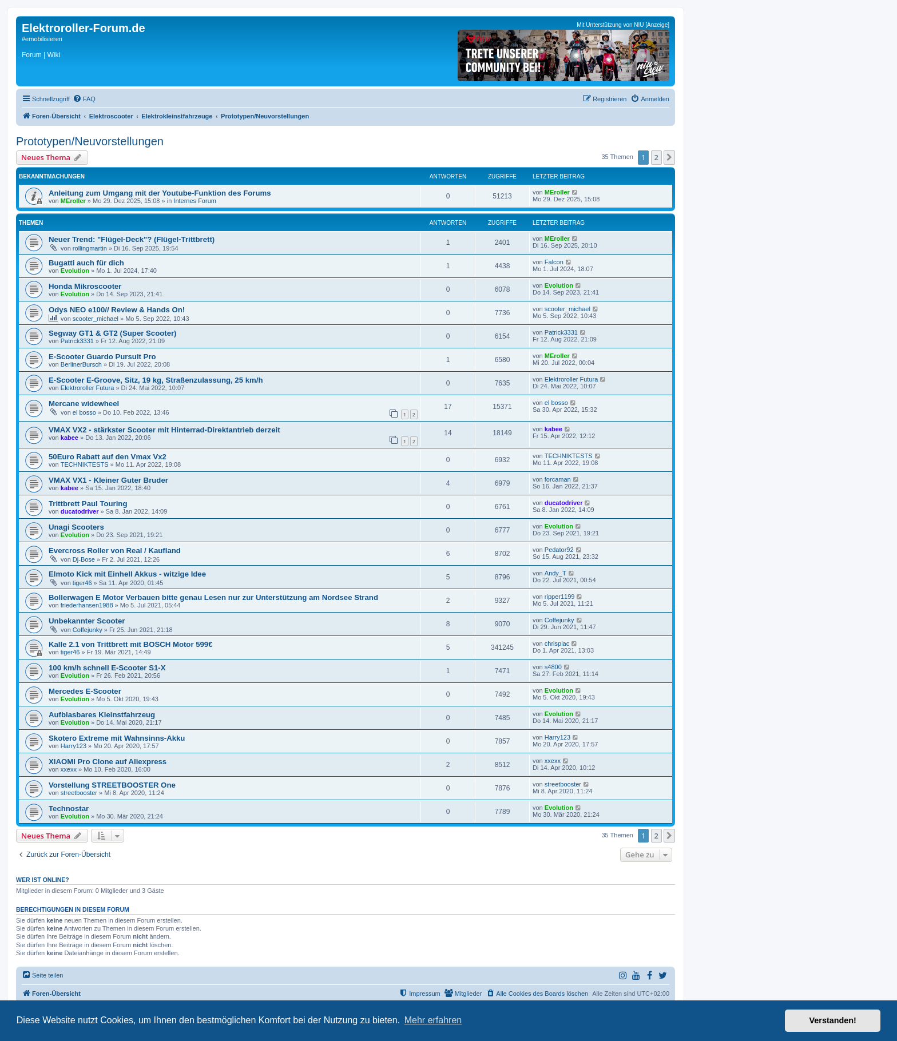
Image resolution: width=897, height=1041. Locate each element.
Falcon (554, 262)
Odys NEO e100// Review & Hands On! (117, 309)
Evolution (75, 270)
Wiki (53, 55)
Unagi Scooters (76, 527)
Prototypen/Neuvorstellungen (90, 141)
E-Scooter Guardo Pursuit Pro (102, 356)
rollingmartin (90, 248)
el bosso (84, 412)
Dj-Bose (84, 559)
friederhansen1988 (87, 605)
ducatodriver (80, 511)
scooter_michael (95, 318)
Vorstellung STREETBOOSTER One (112, 785)
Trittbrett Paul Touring (88, 503)
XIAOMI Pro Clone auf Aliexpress (107, 761)
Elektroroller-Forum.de (83, 28)
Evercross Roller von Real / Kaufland (115, 550)
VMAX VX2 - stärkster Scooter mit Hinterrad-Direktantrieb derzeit (164, 430)
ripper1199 (560, 596)
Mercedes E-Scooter (85, 691)
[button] (669, 157)
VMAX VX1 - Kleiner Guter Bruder (108, 480)
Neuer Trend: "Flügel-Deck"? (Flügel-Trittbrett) (132, 239)
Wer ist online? (42, 879)
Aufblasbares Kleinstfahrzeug (102, 714)
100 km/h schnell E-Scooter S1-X (107, 667)
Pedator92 (559, 549)
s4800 (553, 666)
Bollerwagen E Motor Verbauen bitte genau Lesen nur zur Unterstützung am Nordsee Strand (213, 597)
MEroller (73, 200)
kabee (69, 437)
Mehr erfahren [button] (433, 1020)
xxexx (69, 769)
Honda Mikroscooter (85, 286)
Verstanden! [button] (832, 1020)
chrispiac (557, 643)
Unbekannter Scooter (87, 621)
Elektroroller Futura (87, 387)
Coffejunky (87, 629)
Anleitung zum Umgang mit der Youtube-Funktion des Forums (160, 193)
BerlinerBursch (81, 364)
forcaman (558, 479)
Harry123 (73, 745)
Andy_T (555, 573)
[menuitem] (84, 99)
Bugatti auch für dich (86, 263)
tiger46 (82, 582)
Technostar (69, 808)
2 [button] (656, 157)
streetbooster (79, 792)
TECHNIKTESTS (85, 464)
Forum (32, 55)
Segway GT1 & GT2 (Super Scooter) (113, 333)
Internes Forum (194, 200)
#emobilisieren (42, 38)
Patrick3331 (77, 340)
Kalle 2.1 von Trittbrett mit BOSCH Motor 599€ (131, 644)
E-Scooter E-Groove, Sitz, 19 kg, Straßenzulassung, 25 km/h (156, 380)
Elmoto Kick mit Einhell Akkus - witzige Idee (127, 574)
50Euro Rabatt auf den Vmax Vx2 (107, 456)
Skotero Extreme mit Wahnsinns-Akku (117, 738)
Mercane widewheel (84, 403)
